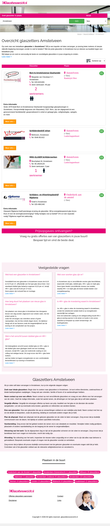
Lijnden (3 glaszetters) (40, 481)
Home (79, 34)
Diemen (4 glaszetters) (19, 481)
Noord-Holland (88, 34)
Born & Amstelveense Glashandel (44, 73)
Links (59, 500)
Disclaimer (13, 500)
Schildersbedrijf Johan (39, 131)
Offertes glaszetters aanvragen (20, 496)
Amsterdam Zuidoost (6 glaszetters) (52, 477)
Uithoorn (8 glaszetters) (90, 472)
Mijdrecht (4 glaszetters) (62, 481)
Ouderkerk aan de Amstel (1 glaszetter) (24, 472)
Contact (60, 496)
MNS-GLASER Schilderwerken (43, 157)
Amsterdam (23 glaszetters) (81, 477)
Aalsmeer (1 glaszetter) (24, 477)
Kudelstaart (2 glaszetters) (86, 481)
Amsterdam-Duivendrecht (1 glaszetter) (60, 472)
